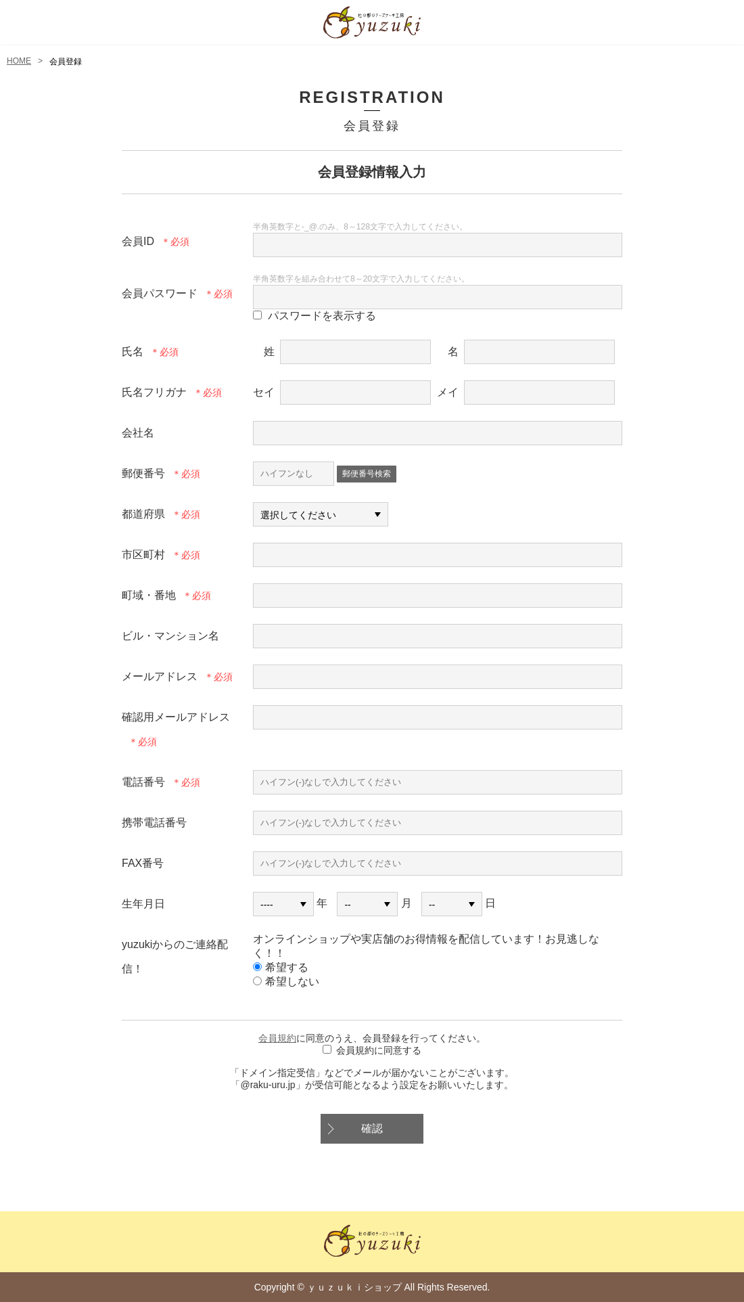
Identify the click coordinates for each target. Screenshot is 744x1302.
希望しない (286, 981)
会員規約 (277, 1038)
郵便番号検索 (366, 473)
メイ (448, 392)
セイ (264, 392)
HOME (19, 61)
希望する (280, 967)
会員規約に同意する (378, 1050)
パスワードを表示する (322, 315)
